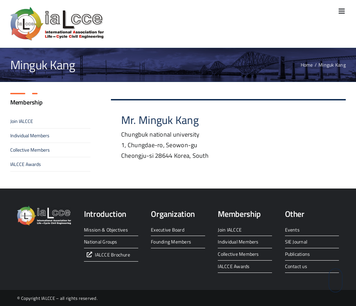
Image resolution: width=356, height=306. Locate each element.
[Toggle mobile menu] (342, 11)
